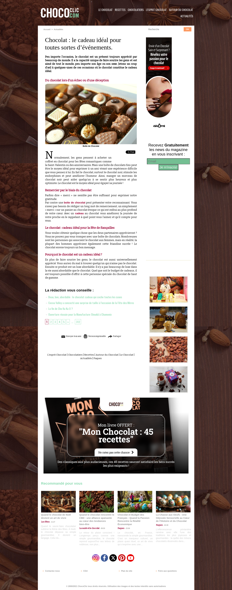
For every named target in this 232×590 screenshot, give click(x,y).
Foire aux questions (165, 570)
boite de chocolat (74, 202)
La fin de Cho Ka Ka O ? (59, 308)
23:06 (127, 528)
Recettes (120, 10)
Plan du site (125, 570)
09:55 (102, 525)
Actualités (186, 16)
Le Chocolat (105, 10)
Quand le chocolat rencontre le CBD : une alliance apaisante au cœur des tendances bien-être (96, 517)
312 (79, 321)
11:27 (52, 522)
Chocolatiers (136, 10)
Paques (98, 358)
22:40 (165, 525)
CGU (84, 570)
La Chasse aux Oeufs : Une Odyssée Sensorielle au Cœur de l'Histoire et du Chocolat (172, 517)
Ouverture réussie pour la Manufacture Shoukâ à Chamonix (78, 314)
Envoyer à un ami (66, 336)
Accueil (47, 29)
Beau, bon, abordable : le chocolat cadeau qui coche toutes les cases (83, 297)
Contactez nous (51, 570)
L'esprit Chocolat (156, 10)
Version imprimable (96, 336)
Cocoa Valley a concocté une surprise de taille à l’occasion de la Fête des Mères (89, 302)
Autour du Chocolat (181, 10)
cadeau (79, 213)
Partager (121, 336)
